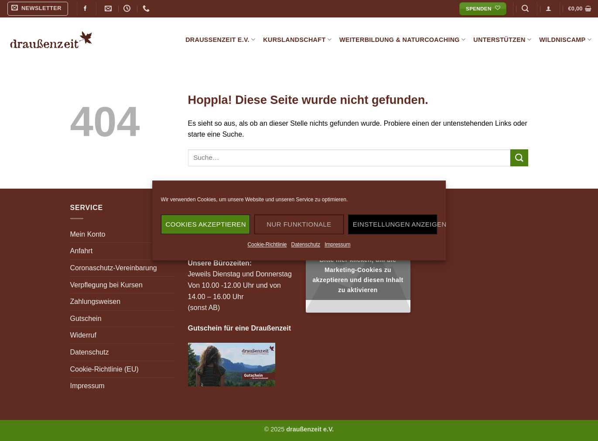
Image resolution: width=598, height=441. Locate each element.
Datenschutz (305, 244)
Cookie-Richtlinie (267, 244)
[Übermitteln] (519, 157)
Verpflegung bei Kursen (106, 285)
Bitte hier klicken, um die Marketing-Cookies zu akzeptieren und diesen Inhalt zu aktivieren (357, 274)
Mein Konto (88, 234)
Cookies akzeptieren (206, 224)
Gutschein (86, 318)
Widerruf (83, 335)
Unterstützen (502, 39)
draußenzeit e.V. (220, 39)
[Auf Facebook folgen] (85, 9)
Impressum (337, 244)
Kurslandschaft (297, 39)
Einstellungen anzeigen (395, 224)
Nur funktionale (299, 224)
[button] (37, 9)
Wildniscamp (565, 39)
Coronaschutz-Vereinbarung (113, 268)
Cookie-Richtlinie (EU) (104, 369)
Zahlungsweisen (95, 301)
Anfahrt (81, 251)
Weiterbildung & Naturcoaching (402, 39)
